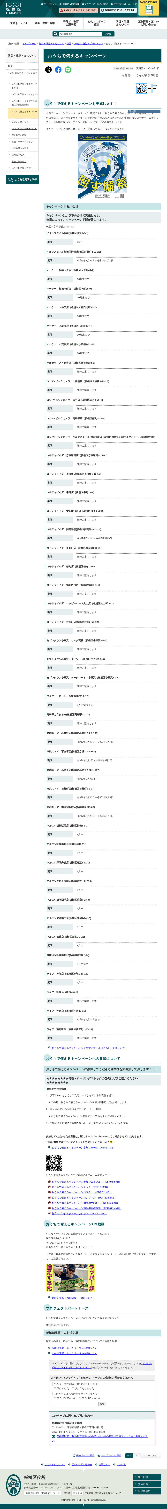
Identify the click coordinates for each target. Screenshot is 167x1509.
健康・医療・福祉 (45, 23)
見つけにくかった (91, 1398)
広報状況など (18, 155)
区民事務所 (144, 1491)
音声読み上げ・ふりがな (125, 4)
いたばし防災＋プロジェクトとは (24, 86)
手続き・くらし (19, 23)
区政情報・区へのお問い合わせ (148, 23)
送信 (102, 1403)
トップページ (29, 43)
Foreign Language (70, 4)
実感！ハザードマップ (22, 142)
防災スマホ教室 (19, 135)
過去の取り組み (19, 161)
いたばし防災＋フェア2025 (25, 94)
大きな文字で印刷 (144, 75)
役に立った (63, 1388)
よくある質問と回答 (26, 179)
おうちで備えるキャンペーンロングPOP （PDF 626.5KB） (84, 1197)
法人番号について (112, 1493)
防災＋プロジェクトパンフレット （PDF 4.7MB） (79, 1213)
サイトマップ (50, 4)
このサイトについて (55, 1464)
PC (137, 1455)
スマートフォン (151, 1455)
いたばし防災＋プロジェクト (88, 43)
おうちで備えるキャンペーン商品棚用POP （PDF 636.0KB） (85, 1202)
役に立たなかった (84, 1388)
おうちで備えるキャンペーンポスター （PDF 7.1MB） (82, 1192)
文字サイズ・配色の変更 (96, 4)
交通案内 (143, 1484)
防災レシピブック (20, 122)
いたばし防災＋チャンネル (24, 128)
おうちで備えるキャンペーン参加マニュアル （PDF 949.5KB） (86, 1181)
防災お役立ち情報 (20, 148)
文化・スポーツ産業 (97, 23)
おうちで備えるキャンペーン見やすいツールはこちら (89, 1048)
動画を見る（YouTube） (73, 1297)
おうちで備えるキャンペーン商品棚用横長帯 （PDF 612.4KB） (86, 1208)
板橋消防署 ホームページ (74, 1348)
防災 (69, 43)
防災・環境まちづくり (122, 23)
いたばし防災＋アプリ (22, 168)
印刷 (124, 75)
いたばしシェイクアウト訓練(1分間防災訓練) (24, 103)
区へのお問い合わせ (82, 1464)
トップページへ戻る (111, 1455)
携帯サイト (104, 1464)
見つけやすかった (66, 1398)
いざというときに (80, 10)
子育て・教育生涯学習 (71, 23)
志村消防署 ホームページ (74, 1353)
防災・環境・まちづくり (51, 43)
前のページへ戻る (85, 1455)
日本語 (132, 111)
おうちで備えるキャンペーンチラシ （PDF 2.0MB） (80, 1187)
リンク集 (121, 1464)
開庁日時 (143, 1477)
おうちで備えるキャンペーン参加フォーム (83, 1147)
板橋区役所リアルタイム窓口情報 (119, 10)
